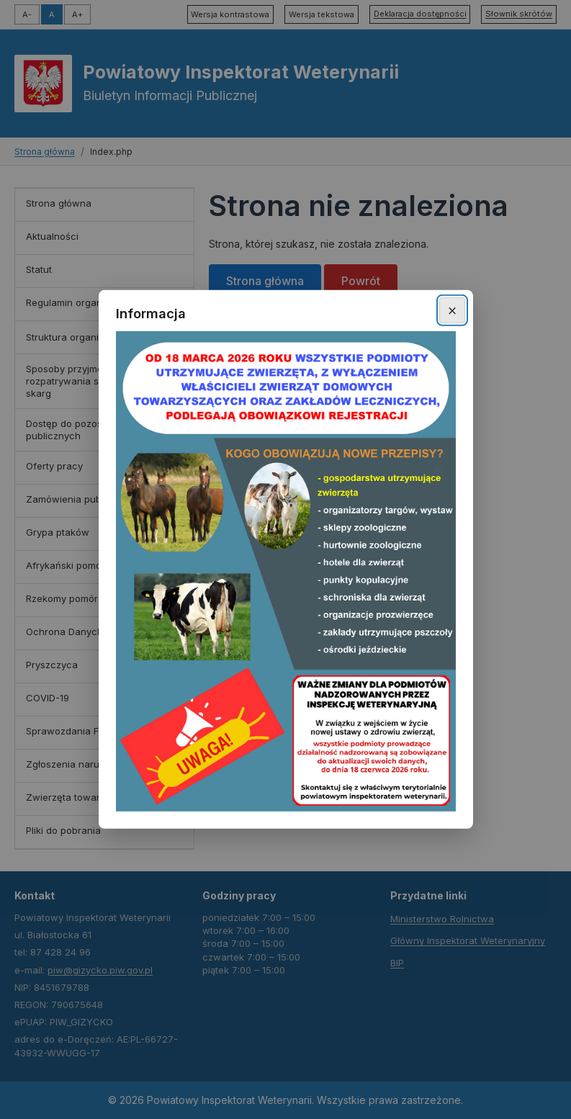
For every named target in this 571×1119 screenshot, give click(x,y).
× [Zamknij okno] (452, 310)
